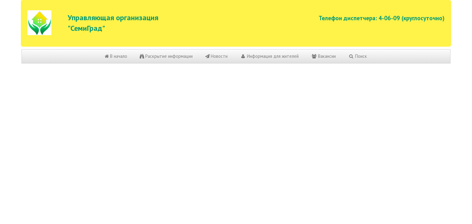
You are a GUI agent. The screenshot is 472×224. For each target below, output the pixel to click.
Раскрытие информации (166, 56)
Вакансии (323, 56)
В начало (116, 56)
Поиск (357, 56)
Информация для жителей (269, 56)
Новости (216, 56)
